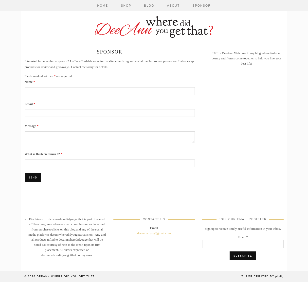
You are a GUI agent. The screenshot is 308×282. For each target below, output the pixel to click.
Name (30, 82)
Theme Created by (262, 276)
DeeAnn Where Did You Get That (66, 276)
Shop (126, 5)
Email (30, 104)
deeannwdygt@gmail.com (154, 233)
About (173, 5)
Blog (149, 5)
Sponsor (202, 5)
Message (32, 126)
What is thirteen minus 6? (43, 154)
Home (102, 5)
